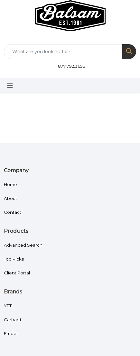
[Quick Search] (63, 51)
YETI (8, 305)
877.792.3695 (71, 66)
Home (10, 184)
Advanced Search (23, 245)
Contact (12, 212)
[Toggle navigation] (10, 85)
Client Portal (17, 272)
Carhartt (13, 319)
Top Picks (14, 259)
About (10, 198)
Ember (11, 333)
